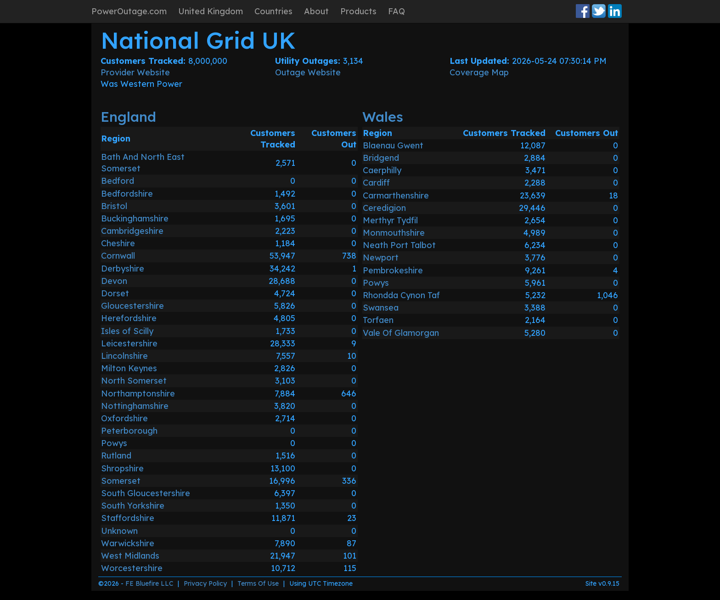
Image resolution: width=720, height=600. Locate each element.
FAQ (396, 11)
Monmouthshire (394, 232)
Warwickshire (127, 543)
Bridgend (381, 158)
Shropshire (122, 468)
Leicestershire (129, 343)
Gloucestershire (132, 305)
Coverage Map (479, 72)
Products (358, 11)
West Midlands (130, 555)
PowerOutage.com (129, 11)
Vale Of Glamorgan (401, 333)
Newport (381, 257)
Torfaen (378, 320)
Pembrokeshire (393, 270)
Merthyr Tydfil (390, 220)
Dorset (115, 293)
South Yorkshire (132, 505)
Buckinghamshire (135, 218)
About (316, 11)
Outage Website (308, 72)
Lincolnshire (124, 356)
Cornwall (118, 255)
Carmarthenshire (396, 195)
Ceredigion (384, 208)
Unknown (119, 531)
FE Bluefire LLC (149, 583)
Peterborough (129, 430)
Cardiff (376, 182)
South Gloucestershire (145, 493)
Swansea (381, 307)
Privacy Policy (205, 583)
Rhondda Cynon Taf (401, 295)
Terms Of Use (258, 583)
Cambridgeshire (132, 231)
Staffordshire (127, 518)
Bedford (117, 180)
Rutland (116, 455)
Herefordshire (129, 318)
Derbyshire (122, 268)
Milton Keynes (129, 368)
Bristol (114, 206)
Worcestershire (132, 568)
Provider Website (135, 72)
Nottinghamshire (135, 406)
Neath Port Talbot (399, 245)
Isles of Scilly (127, 331)
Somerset (121, 480)
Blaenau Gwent (393, 145)
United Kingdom (210, 11)
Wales (382, 116)
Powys (114, 443)
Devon (114, 281)
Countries (273, 11)
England (128, 116)
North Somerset (134, 380)
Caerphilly (382, 170)
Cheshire (118, 243)
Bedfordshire (127, 193)
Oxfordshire (124, 418)
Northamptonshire (138, 393)
